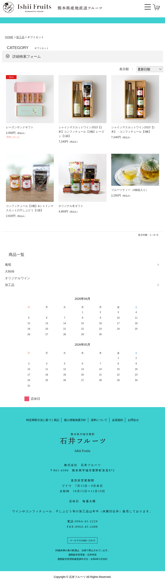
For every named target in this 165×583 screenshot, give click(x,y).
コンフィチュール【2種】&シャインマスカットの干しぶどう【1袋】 (29, 208)
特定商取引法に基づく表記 (42, 420)
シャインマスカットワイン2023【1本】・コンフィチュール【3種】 (133, 129)
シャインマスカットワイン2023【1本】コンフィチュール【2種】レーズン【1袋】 (81, 132)
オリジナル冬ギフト (70, 206)
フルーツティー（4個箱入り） (130, 190)
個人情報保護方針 (75, 420)
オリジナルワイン (17, 278)
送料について (99, 420)
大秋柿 (9, 271)
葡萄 (8, 264)
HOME (9, 37)
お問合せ (133, 420)
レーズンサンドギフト (19, 127)
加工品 (20, 37)
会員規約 (117, 420)
